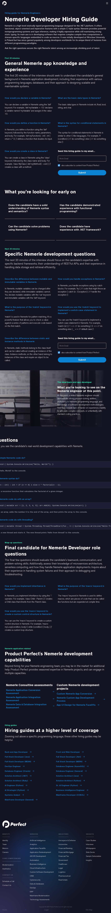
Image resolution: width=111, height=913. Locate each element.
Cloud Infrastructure (37, 868)
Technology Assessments (40, 899)
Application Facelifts (38, 848)
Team (4, 844)
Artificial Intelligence (37, 840)
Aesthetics (6, 869)
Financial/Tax (63, 856)
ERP (31, 892)
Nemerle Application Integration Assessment (30, 699)
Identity (5, 840)
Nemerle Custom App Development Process (81, 699)
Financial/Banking (65, 848)
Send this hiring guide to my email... (76, 151)
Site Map (89, 910)
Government (63, 860)
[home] (4, 3)
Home (4, 910)
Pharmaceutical (64, 876)
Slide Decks (90, 852)
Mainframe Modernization (40, 896)
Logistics (61, 872)
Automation (34, 860)
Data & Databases (37, 884)
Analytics (33, 844)
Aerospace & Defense (67, 840)
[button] (107, 3)
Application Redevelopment (40, 852)
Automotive (62, 844)
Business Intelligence (38, 864)
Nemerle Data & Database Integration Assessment (30, 706)
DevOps (33, 888)
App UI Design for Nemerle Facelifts (78, 705)
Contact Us (6, 885)
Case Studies (91, 840)
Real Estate (62, 880)
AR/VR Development (38, 856)
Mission (5, 848)
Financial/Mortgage (66, 852)
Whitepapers (91, 848)
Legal (60, 868)
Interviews (89, 844)
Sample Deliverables (93, 856)
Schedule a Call (8, 881)
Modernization (7, 865)
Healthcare (62, 864)
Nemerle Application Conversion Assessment (30, 691)
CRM (32, 876)
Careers (5, 852)
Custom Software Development (42, 872)
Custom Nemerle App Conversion (76, 693)
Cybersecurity (35, 880)
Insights (89, 860)
